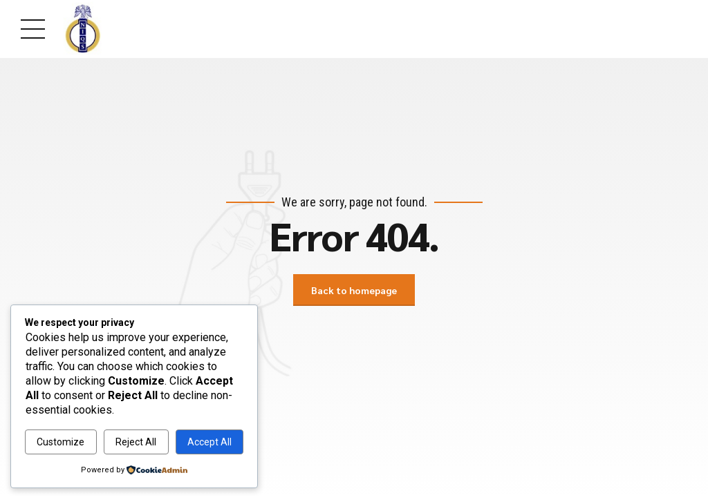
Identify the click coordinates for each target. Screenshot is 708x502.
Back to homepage (354, 290)
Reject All (135, 441)
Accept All (209, 441)
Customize (60, 441)
